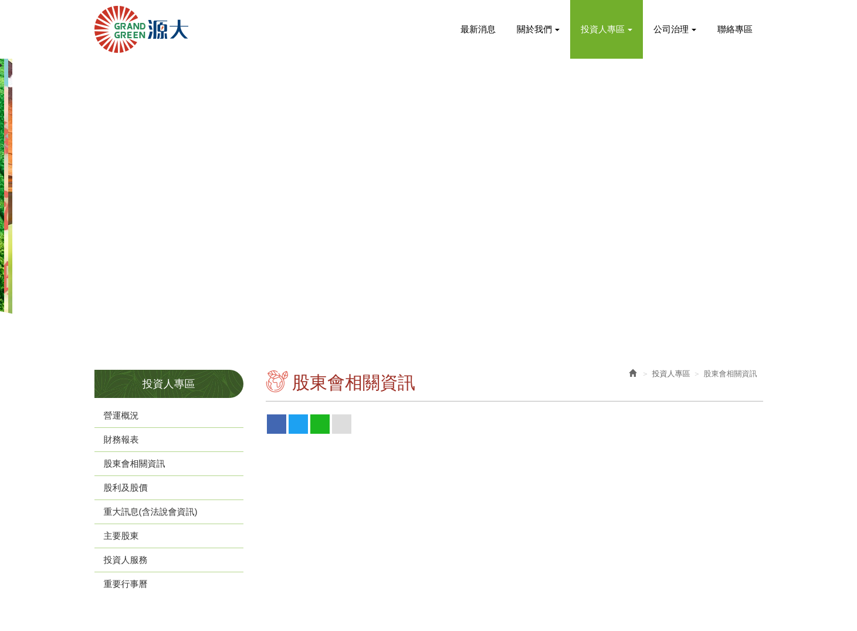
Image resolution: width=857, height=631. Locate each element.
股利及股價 (126, 487)
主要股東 (121, 536)
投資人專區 (671, 373)
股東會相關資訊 (134, 463)
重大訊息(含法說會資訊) (151, 512)
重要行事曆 (126, 584)
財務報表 (121, 439)
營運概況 (121, 415)
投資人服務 (126, 560)
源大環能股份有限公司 (141, 29)
